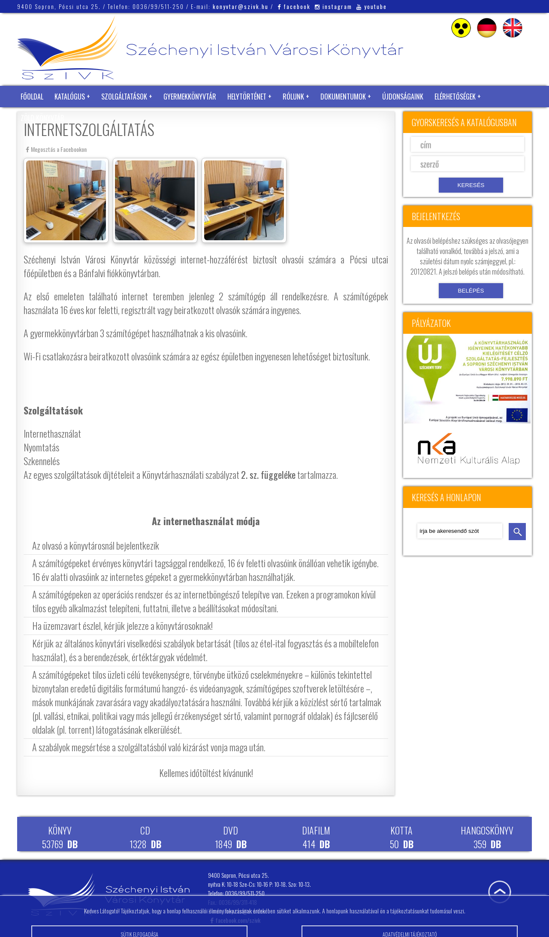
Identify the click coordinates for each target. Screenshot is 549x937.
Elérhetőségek (455, 96)
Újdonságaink (402, 96)
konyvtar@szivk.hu (240, 6)
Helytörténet (246, 96)
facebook (294, 6)
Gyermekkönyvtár (189, 96)
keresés (517, 531)
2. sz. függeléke (268, 474)
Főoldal (32, 96)
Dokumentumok (343, 96)
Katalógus (69, 96)
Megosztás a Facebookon (56, 149)
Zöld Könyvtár (42, 118)
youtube (371, 6)
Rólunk (293, 96)
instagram (333, 6)
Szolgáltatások (124, 96)
